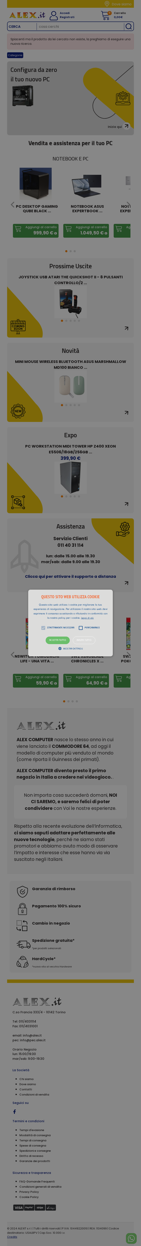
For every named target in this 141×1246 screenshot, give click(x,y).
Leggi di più (87, 618)
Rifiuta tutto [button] (84, 640)
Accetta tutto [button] (57, 640)
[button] (70, 623)
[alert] (70, 623)
